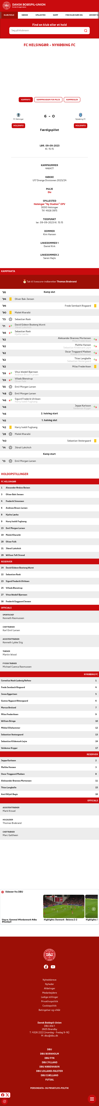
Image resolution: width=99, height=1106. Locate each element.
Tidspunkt (49, 219)
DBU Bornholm (49, 1054)
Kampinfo (25, 100)
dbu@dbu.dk (51, 1035)
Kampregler (72, 100)
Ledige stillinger (49, 997)
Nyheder (49, 984)
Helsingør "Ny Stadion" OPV (49, 204)
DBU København (49, 1067)
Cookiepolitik (49, 1005)
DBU (49, 1049)
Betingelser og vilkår (49, 1010)
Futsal (49, 1079)
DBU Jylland (49, 1062)
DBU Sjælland (49, 1075)
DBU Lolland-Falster (49, 1071)
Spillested (49, 201)
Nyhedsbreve (49, 980)
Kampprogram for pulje (48, 100)
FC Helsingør (18, 119)
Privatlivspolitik (49, 1001)
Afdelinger (49, 988)
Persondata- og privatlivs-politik (49, 1088)
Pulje (49, 189)
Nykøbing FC (80, 119)
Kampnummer (49, 165)
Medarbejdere (49, 993)
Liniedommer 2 (49, 255)
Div (49, 192)
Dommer (49, 231)
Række (49, 177)
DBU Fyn (49, 1058)
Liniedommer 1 (49, 243)
